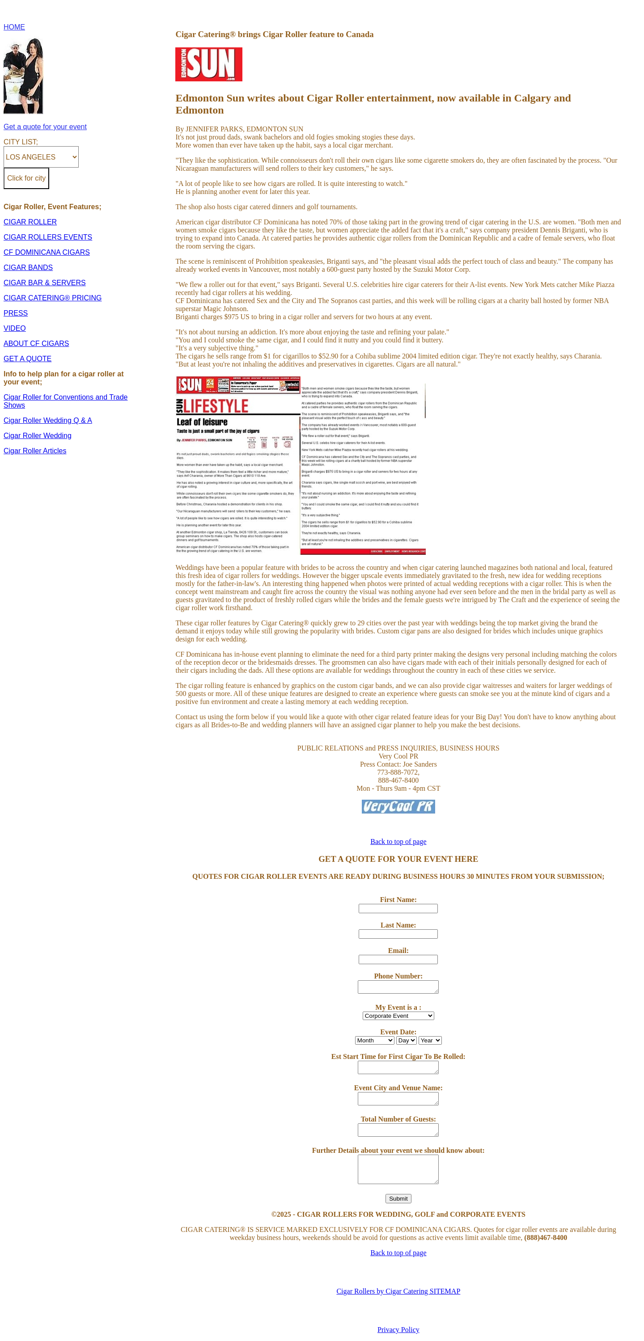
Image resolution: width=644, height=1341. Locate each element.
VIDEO (15, 328)
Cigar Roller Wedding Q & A (48, 420)
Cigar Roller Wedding (38, 435)
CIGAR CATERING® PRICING (53, 298)
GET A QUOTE (27, 359)
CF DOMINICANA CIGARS (47, 252)
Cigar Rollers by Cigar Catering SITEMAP (398, 1291)
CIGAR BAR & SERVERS (45, 283)
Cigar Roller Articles (35, 451)
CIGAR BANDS (28, 267)
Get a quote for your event (45, 127)
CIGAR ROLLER (30, 222)
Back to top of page (398, 841)
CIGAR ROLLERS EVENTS (48, 237)
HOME (14, 27)
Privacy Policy (398, 1329)
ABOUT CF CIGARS (36, 343)
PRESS (16, 313)
